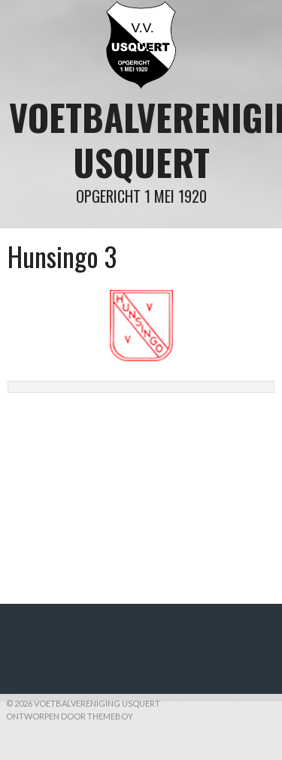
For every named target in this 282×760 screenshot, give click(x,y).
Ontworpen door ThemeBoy (69, 716)
